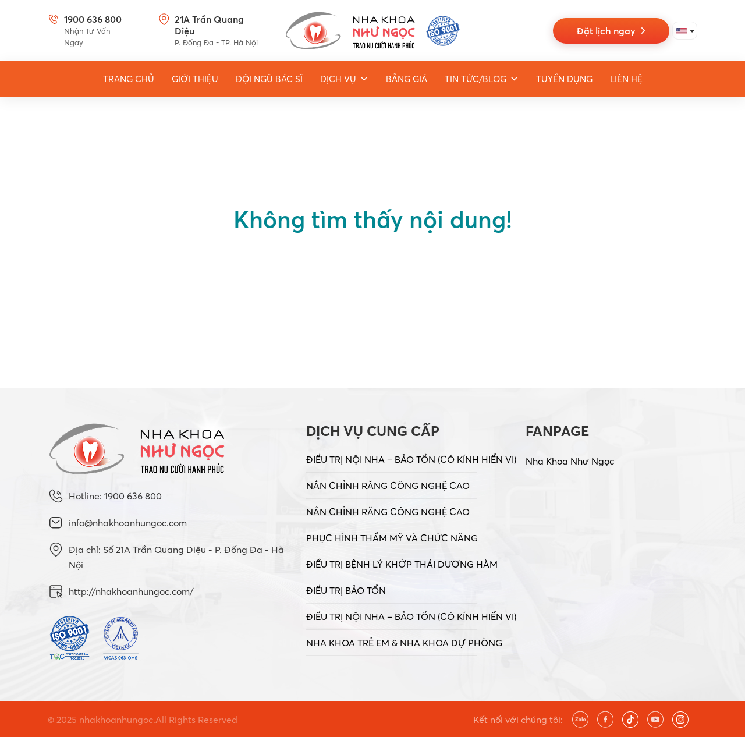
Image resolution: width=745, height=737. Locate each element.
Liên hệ (626, 78)
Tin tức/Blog (482, 79)
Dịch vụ (344, 79)
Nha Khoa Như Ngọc (570, 461)
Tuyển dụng (564, 78)
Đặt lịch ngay (611, 31)
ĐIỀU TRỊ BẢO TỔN (346, 590)
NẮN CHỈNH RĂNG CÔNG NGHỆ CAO (388, 485)
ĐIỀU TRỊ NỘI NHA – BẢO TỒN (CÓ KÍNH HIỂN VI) (411, 459)
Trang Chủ (128, 78)
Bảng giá (406, 78)
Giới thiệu (195, 78)
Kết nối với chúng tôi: (518, 719)
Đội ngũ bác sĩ (269, 78)
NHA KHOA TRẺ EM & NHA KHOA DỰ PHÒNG (404, 643)
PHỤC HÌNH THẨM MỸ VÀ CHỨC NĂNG (392, 538)
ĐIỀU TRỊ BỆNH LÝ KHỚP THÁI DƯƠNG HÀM (402, 564)
